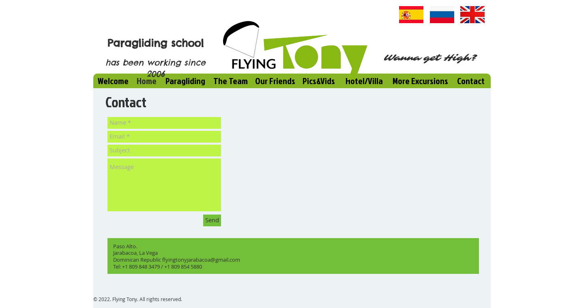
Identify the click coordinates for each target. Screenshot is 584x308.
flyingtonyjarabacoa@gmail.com (201, 259)
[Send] (212, 220)
